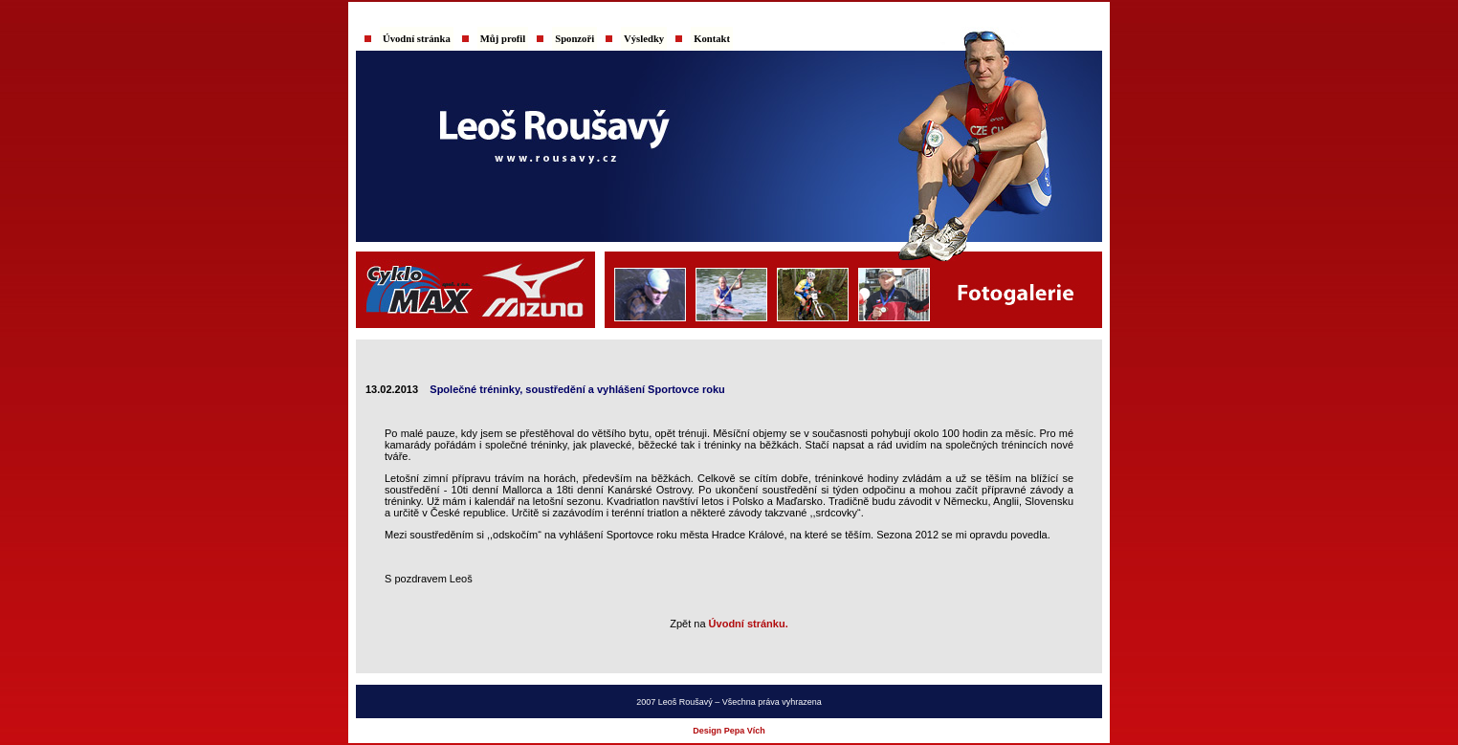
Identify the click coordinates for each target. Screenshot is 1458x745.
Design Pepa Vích (729, 730)
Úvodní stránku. (748, 623)
